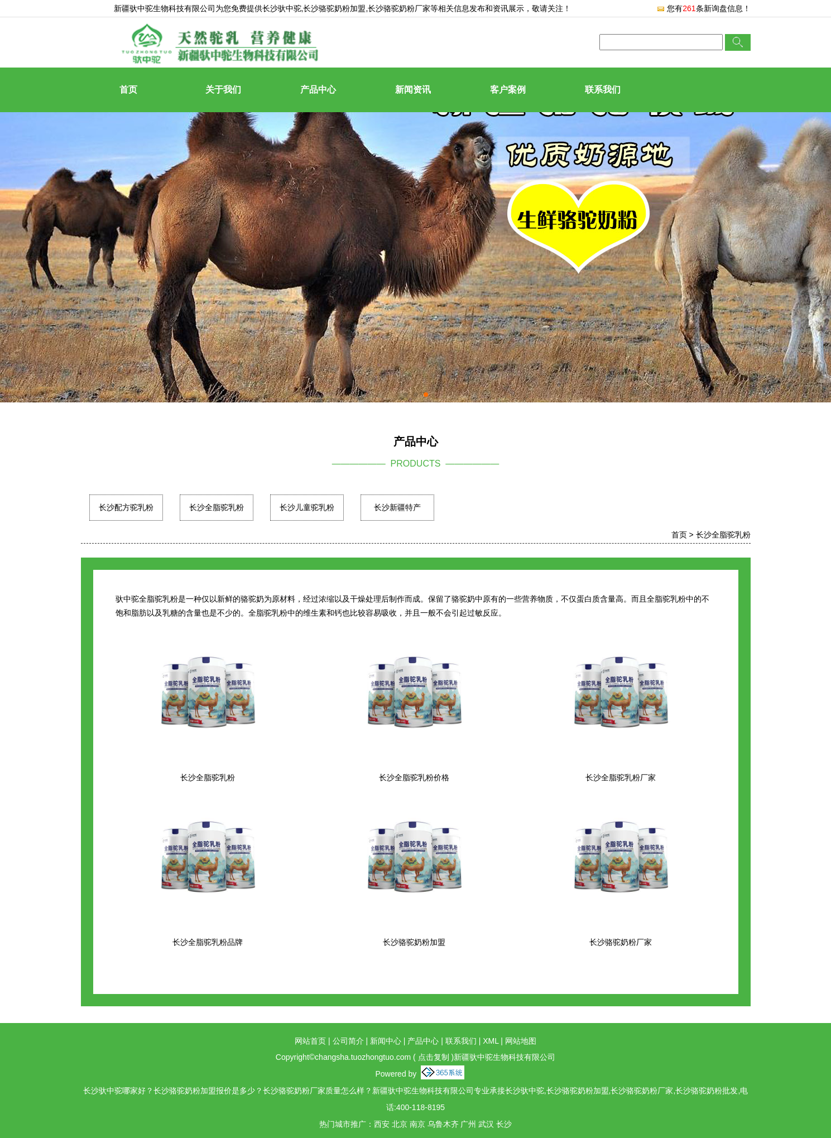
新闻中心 (385, 1040)
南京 (417, 1124)
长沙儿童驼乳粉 (307, 507)
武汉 (486, 1124)
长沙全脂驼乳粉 (216, 507)
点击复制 (433, 1057)
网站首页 (310, 1040)
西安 (382, 1124)
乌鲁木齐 (443, 1124)
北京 (399, 1124)
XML (490, 1040)
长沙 (504, 1124)
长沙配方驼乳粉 (126, 507)
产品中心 (318, 89)
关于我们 (223, 89)
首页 (128, 89)
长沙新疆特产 (397, 507)
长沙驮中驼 (281, 8)
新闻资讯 (413, 89)
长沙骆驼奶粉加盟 (414, 942)
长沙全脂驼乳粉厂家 (620, 777)
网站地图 (520, 1040)
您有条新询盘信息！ (703, 8)
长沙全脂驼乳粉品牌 (207, 942)
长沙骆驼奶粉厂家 (620, 942)
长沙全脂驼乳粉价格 (414, 777)
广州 (468, 1124)
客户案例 (508, 89)
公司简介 (348, 1040)
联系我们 (603, 89)
